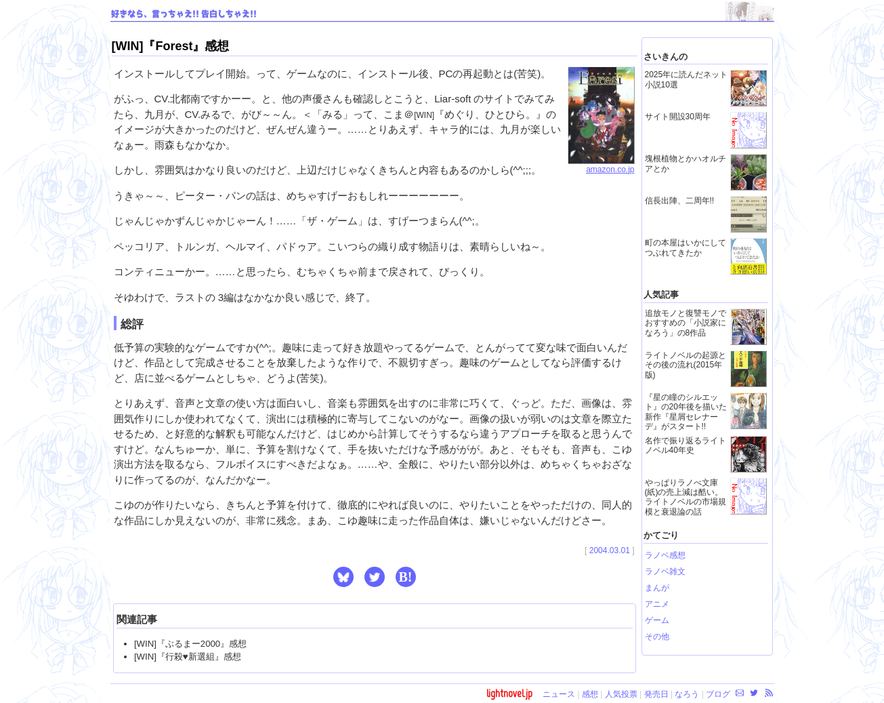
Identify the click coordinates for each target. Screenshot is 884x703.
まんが (657, 587)
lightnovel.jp (509, 693)
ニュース (559, 694)
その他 (657, 636)
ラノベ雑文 (665, 571)
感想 (590, 694)
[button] (343, 577)
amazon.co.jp (601, 165)
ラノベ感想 (665, 555)
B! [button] (406, 576)
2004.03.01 (609, 550)
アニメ (657, 604)
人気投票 (621, 694)
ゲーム (657, 620)
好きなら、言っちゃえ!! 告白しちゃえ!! (184, 14)
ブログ (718, 694)
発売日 (656, 694)
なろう (687, 694)
